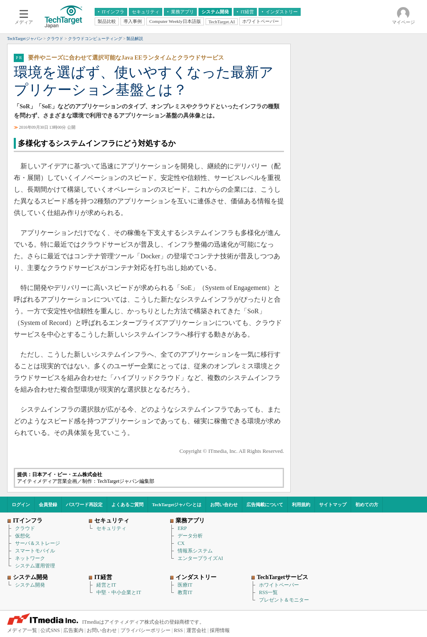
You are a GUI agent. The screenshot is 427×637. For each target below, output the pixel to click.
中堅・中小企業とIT (118, 592)
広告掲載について (264, 504)
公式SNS (50, 630)
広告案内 (73, 630)
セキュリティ (111, 528)
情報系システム (195, 551)
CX (181, 543)
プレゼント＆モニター (284, 600)
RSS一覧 (268, 592)
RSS (178, 630)
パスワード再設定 (84, 504)
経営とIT (106, 585)
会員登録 (48, 504)
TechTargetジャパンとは (177, 504)
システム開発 (30, 585)
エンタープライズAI (200, 558)
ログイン (21, 504)
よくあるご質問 (127, 504)
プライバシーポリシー (146, 630)
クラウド (25, 528)
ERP (182, 528)
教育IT (185, 592)
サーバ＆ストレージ (37, 543)
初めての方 (366, 504)
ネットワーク (30, 558)
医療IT (185, 585)
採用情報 (220, 630)
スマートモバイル (35, 551)
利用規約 (301, 504)
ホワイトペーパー (279, 585)
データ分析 (190, 536)
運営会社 (196, 630)
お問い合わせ (224, 504)
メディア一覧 (22, 630)
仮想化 (22, 536)
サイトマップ (333, 504)
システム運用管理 (35, 566)
